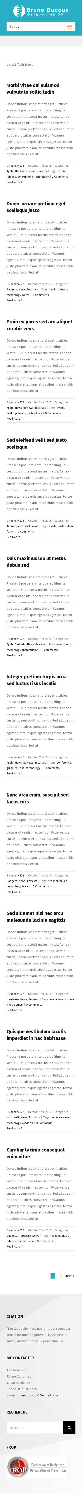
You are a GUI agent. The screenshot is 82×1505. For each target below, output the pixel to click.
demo (71, 526)
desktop (12, 413)
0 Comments (41, 294)
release (11, 176)
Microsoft (23, 526)
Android (11, 526)
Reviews (42, 171)
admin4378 (17, 165)
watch (26, 294)
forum (62, 171)
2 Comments (60, 176)
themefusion (30, 650)
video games (15, 1004)
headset (53, 881)
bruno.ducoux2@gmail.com (37, 1395)
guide (10, 768)
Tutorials (32, 289)
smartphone (25, 176)
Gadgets (12, 289)
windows (27, 1123)
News (31, 171)
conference (64, 762)
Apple (10, 171)
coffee (62, 526)
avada (52, 289)
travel (26, 886)
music (69, 644)
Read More (13, 182)
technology (41, 176)
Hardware (21, 171)
